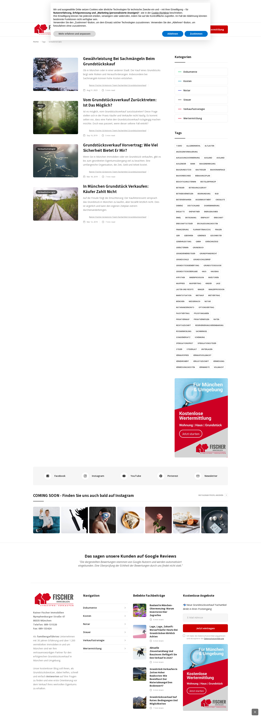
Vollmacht (219, 367)
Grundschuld (182, 259)
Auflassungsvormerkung (188, 158)
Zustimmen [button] (196, 709)
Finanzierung (182, 229)
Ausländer (181, 164)
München (180, 301)
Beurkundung (204, 194)
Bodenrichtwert (203, 199)
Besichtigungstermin (186, 182)
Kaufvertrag (195, 283)
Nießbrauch (194, 301)
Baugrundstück (183, 170)
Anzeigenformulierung (187, 152)
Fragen (218, 229)
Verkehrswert (182, 361)
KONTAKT (142, 29)
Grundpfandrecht (208, 253)
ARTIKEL (99, 29)
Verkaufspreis (182, 355)
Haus (204, 271)
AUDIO (112, 29)
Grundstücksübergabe (187, 271)
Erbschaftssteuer (184, 223)
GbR (178, 235)
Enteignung (190, 217)
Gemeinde (201, 235)
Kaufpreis (180, 283)
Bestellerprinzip (208, 182)
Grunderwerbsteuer (185, 253)
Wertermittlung (214, 29)
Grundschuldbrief (202, 259)
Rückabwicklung (183, 331)
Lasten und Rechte (184, 289)
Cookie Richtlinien (220, 712)
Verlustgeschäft (201, 361)
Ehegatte (180, 211)
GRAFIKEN (126, 29)
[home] (50, 29)
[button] (83, 29)
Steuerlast (192, 349)
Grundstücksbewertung (187, 265)
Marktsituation (183, 295)
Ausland (208, 158)
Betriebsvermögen (184, 194)
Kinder (209, 283)
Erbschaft (218, 217)
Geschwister (216, 235)
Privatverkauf (182, 319)
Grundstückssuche (212, 265)
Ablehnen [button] (172, 709)
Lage (218, 283)
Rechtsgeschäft (183, 325)
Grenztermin (182, 247)
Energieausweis (211, 211)
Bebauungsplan (202, 176)
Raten (216, 319)
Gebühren (188, 235)
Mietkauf (200, 295)
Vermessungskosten (185, 367)
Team (172, 29)
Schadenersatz (183, 337)
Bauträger (201, 170)
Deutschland (193, 205)
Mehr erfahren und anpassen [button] (74, 709)
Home (36, 41)
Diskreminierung (212, 205)
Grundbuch (198, 247)
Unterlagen (206, 349)
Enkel (178, 217)
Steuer (179, 349)
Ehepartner (194, 211)
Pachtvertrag (183, 313)
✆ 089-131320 (156, 29)
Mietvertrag (214, 295)
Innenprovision (196, 277)
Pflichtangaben (201, 313)
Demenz (179, 205)
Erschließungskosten (207, 223)
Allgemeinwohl (193, 146)
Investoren (213, 277)
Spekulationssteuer (207, 343)
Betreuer (180, 188)
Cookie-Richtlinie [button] (160, 688)
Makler (201, 289)
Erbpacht (205, 217)
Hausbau (215, 271)
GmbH (198, 241)
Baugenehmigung (207, 164)
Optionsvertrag (206, 307)
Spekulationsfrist (184, 343)
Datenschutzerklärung (214, 619)
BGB (217, 194)
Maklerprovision (216, 289)
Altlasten (209, 146)
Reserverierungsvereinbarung (209, 325)
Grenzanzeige (211, 241)
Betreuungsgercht (198, 188)
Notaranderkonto (185, 307)
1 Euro (179, 146)
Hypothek (180, 277)
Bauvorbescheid (183, 176)
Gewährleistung (183, 241)
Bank (192, 164)
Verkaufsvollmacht (202, 355)
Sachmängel (201, 331)
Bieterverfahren (183, 199)
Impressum (184, 29)
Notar (208, 301)
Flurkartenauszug (202, 229)
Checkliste (220, 199)
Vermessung (218, 361)
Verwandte (204, 367)
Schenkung (200, 337)
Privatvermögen (201, 319)
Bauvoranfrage (217, 170)
